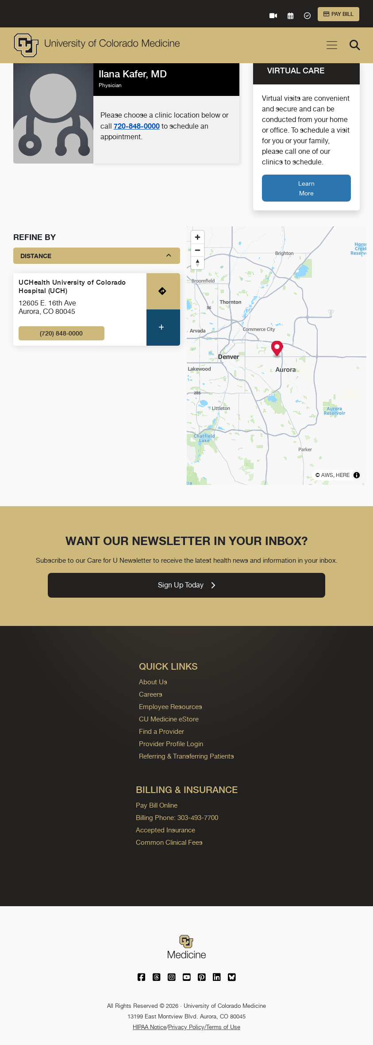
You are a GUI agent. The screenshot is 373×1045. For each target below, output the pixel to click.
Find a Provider (161, 731)
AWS (327, 475)
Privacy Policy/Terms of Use (204, 1027)
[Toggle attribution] (356, 475)
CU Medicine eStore (169, 719)
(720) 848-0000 (61, 333)
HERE (343, 475)
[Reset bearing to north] (197, 262)
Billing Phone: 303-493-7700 (177, 817)
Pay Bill (338, 14)
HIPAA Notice (149, 1027)
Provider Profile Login (171, 744)
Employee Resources (170, 706)
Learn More (306, 188)
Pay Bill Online (156, 805)
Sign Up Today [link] (186, 585)
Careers (150, 694)
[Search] (355, 45)
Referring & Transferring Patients (186, 756)
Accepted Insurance (165, 830)
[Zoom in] (197, 237)
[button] (277, 349)
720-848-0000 (137, 126)
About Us (153, 682)
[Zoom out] (197, 250)
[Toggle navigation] (332, 45)
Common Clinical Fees (169, 842)
